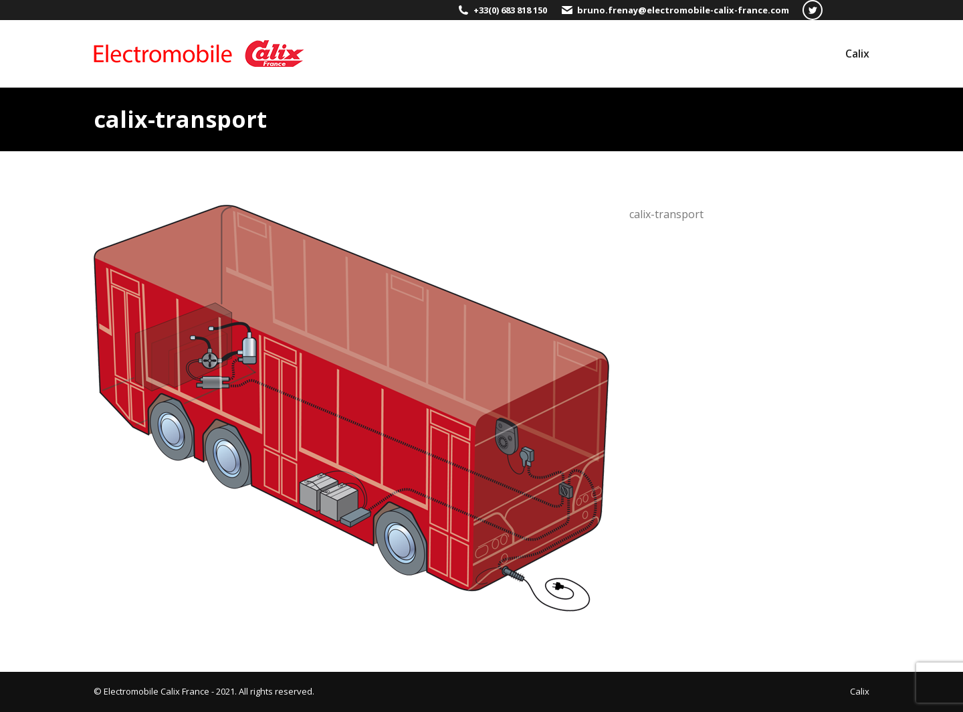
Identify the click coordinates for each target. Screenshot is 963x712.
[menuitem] (857, 53)
